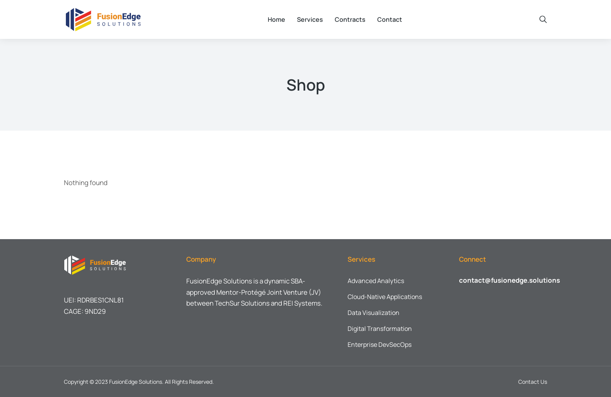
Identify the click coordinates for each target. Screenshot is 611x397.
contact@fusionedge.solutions (509, 280)
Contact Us (532, 381)
